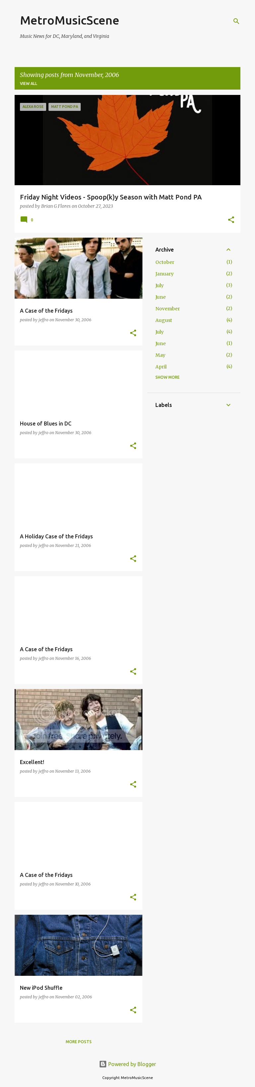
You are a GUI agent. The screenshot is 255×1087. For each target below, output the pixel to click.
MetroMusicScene (69, 20)
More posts (79, 1042)
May (160, 355)
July (159, 285)
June (160, 297)
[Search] (236, 21)
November (167, 309)
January (164, 274)
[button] (231, 220)
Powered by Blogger (127, 1064)
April (161, 367)
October (164, 262)
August (163, 320)
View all (28, 83)
